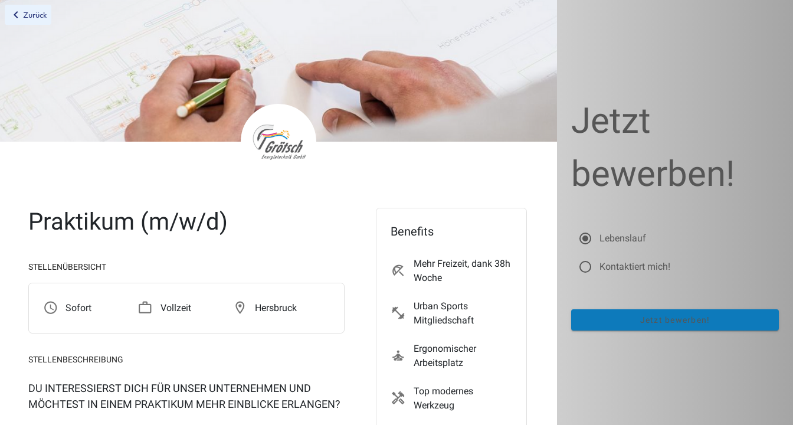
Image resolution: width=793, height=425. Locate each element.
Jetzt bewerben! (675, 320)
